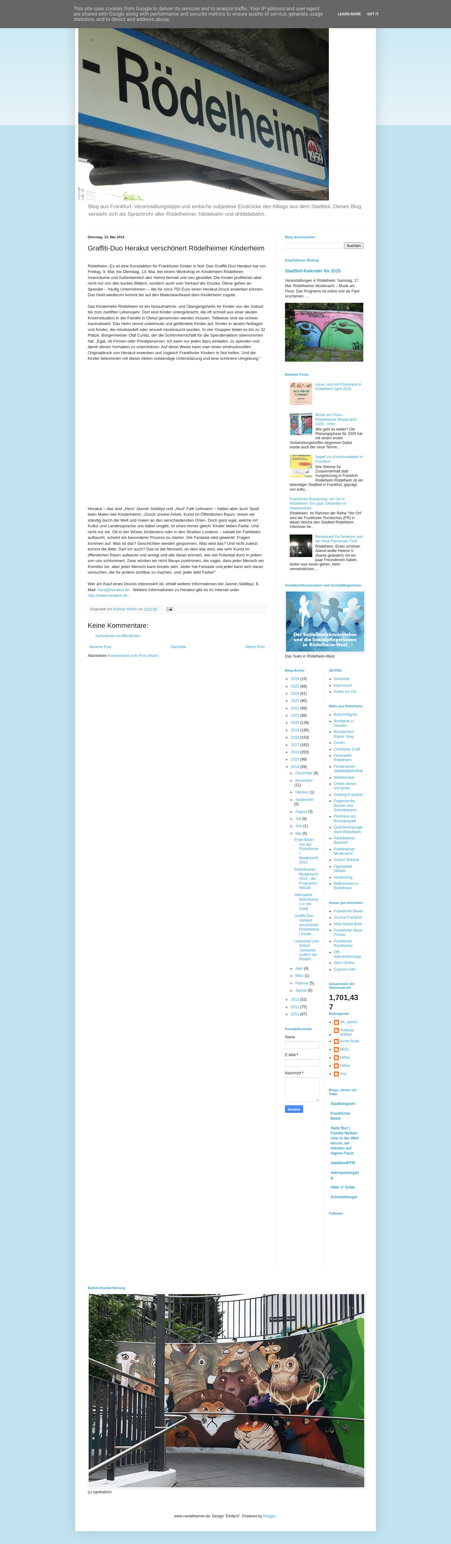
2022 (295, 708)
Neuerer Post (100, 647)
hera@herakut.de (114, 589)
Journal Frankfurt (348, 917)
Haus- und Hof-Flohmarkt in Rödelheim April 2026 (338, 386)
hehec (345, 1057)
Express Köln (345, 969)
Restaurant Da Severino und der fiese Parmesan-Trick (339, 538)
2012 (295, 1007)
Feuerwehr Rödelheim (343, 757)
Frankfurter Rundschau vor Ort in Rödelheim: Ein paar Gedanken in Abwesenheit (318, 503)
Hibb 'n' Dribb (343, 1187)
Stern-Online (344, 963)
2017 (295, 745)
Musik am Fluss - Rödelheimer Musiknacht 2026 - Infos (336, 419)
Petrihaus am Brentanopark (345, 818)
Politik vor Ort (345, 691)
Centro (339, 743)
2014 (295, 767)
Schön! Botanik (346, 860)
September (304, 800)
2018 (295, 737)
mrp (343, 1074)
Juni (299, 826)
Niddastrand (344, 777)
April (299, 968)
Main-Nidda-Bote (348, 924)
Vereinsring (343, 877)
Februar (302, 983)
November (304, 780)
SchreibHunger (344, 1197)
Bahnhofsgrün (345, 714)
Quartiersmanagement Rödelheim (348, 829)
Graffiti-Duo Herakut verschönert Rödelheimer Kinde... (306, 925)
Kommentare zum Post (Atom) (133, 655)
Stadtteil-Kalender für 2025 (313, 270)
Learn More (349, 14)
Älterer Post (255, 647)
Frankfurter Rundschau (343, 943)
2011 (295, 1014)
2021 (295, 715)
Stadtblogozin (343, 1104)
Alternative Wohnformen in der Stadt (306, 902)
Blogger (269, 1516)
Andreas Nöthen (347, 1032)
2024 (295, 693)
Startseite (178, 647)
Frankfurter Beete (348, 911)
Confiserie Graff (347, 749)
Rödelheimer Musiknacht (344, 851)
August (301, 811)
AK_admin (348, 1022)
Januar (301, 990)
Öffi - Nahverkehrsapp (347, 954)
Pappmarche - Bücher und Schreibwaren (345, 805)
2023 (295, 701)
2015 (295, 759)
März (300, 975)
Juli (298, 819)
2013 (295, 999)
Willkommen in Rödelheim (346, 885)
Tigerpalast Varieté (343, 868)
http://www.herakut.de (107, 595)
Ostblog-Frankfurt (348, 795)
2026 (295, 679)
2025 (295, 686)
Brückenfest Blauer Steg (344, 734)
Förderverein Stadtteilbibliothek (348, 768)
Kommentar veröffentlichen (118, 636)
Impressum (343, 685)
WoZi (344, 1049)
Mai (299, 833)
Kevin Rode (350, 1041)
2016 (295, 752)
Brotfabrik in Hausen (344, 723)
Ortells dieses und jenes (345, 786)
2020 (295, 722)
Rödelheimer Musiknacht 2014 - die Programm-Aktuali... (306, 878)
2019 (295, 730)
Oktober (302, 792)
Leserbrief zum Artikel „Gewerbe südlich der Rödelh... (306, 950)
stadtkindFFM (343, 1163)
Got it (373, 14)
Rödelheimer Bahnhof (344, 840)
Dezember (304, 773)
